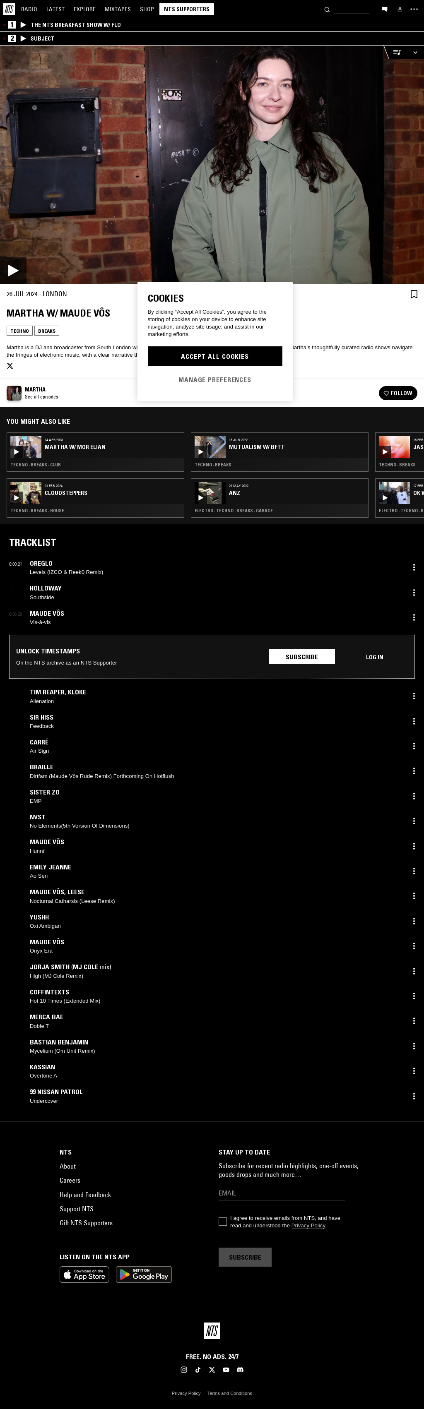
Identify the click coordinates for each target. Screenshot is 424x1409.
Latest (55, 9)
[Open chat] (384, 9)
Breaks (46, 331)
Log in (374, 657)
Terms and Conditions (229, 1393)
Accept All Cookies (215, 356)
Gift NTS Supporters (86, 1223)
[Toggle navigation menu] (414, 9)
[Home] (9, 9)
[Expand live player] (415, 52)
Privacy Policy (308, 1225)
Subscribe (302, 657)
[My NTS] (400, 9)
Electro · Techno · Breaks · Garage (234, 511)
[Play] (212, 165)
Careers (70, 1180)
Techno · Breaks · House (37, 511)
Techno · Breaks (213, 465)
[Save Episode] (414, 294)
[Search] (327, 9)
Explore (85, 9)
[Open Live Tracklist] (394, 52)
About (67, 1166)
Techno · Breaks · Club (35, 465)
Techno (19, 331)
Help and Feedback (85, 1195)
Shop (147, 9)
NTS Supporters (187, 9)
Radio (29, 9)
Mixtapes (118, 9)
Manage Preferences (214, 379)
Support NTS (77, 1209)
